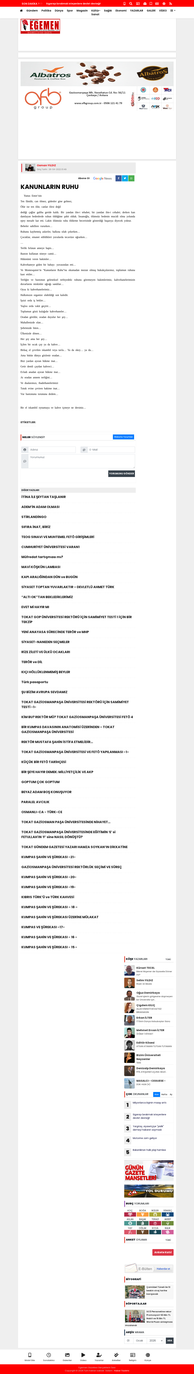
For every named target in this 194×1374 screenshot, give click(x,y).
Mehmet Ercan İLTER (150, 1030)
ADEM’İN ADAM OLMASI (78, 508)
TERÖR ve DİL (78, 663)
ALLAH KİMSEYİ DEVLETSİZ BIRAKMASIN (149, 1010)
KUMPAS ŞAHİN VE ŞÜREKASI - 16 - (78, 938)
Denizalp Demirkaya (150, 1068)
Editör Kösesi (145, 1043)
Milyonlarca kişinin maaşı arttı (145, 1105)
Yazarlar (99, 1357)
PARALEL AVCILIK (78, 803)
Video (83, 1357)
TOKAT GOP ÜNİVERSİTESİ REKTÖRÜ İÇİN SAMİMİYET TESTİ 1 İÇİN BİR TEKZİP (78, 620)
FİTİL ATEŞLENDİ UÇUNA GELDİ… (151, 1071)
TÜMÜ (168, 959)
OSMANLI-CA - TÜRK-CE (78, 813)
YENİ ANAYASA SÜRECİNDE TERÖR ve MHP (78, 633)
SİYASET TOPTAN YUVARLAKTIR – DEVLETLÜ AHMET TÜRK (78, 588)
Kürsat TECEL (145, 968)
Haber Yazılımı (121, 1370)
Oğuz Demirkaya (148, 993)
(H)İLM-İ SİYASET (144, 1033)
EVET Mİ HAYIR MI (78, 608)
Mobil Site (30, 1357)
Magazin (82, 10)
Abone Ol (97, 178)
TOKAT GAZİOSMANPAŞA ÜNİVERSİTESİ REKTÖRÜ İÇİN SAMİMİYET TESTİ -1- (78, 705)
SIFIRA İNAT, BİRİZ (78, 528)
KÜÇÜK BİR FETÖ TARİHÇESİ (78, 763)
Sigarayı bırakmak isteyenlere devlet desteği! (145, 1117)
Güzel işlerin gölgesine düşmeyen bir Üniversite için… (154, 998)
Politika (46, 10)
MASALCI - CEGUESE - (151, 1081)
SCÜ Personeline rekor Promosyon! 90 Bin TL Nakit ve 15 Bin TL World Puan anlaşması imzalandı (149, 1318)
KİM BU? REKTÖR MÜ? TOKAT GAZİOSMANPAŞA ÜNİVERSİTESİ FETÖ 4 (78, 718)
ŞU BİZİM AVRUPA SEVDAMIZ (78, 693)
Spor (70, 10)
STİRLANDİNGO (78, 518)
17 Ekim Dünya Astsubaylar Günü (153, 1021)
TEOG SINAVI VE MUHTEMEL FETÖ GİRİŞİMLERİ (78, 538)
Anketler (116, 1357)
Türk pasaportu (78, 683)
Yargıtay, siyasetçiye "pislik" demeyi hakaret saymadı (144, 1129)
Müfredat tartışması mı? (78, 558)
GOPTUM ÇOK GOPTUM (78, 783)
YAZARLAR (136, 10)
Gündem (32, 10)
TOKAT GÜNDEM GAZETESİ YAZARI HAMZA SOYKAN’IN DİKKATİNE (78, 848)
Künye (148, 1357)
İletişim (132, 1357)
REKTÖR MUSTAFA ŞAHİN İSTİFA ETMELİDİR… (78, 743)
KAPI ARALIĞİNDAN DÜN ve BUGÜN (78, 578)
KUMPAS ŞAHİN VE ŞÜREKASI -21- (78, 858)
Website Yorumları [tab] (123, 436)
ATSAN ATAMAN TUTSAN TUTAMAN (154, 1046)
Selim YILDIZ (144, 980)
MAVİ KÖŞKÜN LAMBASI (78, 568)
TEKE (138, 1062)
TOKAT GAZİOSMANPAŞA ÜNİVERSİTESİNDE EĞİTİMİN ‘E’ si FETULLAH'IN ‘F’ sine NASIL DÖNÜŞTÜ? (78, 835)
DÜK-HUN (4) (143, 1084)
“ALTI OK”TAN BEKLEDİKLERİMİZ (78, 598)
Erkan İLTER (144, 1018)
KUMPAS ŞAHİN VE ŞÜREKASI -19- (78, 888)
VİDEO (163, 10)
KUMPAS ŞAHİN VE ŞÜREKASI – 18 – (78, 908)
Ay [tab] (171, 1094)
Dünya (59, 10)
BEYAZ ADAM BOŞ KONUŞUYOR (78, 793)
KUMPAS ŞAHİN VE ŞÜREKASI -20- (78, 878)
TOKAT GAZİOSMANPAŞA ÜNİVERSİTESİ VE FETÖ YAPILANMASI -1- (78, 753)
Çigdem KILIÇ (145, 1005)
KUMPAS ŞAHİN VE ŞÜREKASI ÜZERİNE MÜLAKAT (78, 918)
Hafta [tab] (164, 1094)
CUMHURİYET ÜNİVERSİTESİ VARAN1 (78, 548)
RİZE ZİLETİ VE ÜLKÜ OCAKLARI (78, 653)
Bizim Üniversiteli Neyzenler (148, 1057)
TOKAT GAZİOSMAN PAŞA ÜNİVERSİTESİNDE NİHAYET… (78, 823)
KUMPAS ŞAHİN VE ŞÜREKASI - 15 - (78, 948)
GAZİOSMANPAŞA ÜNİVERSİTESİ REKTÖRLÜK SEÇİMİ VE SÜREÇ (78, 868)
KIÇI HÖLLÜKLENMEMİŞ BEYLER (78, 673)
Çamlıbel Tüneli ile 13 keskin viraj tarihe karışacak (158, 1291)
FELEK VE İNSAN (144, 983)
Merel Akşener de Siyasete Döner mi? (154, 973)
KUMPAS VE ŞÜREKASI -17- (78, 928)
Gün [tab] (157, 1094)
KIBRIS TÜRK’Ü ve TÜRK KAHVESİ (78, 898)
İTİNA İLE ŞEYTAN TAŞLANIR (78, 498)
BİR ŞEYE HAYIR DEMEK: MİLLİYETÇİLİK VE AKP (78, 773)
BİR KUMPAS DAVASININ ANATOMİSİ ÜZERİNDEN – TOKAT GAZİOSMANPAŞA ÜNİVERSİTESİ (78, 730)
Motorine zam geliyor (59, 3)
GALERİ (151, 10)
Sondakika (48, 1357)
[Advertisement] (114, 41)
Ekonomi (121, 10)
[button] (173, 11)
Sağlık (108, 10)
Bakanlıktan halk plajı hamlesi (145, 1152)
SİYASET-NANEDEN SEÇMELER (78, 643)
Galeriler (67, 1357)
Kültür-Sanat (95, 12)
